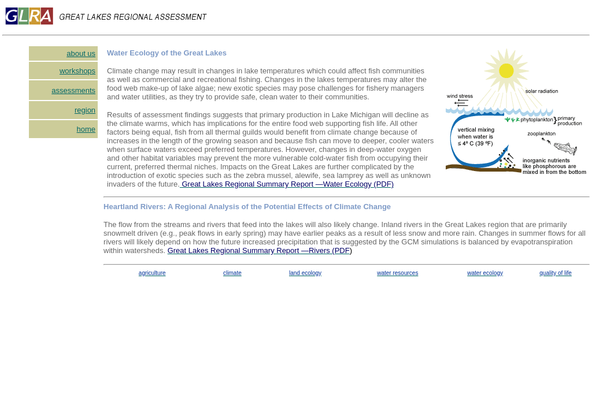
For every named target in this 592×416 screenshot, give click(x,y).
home (86, 129)
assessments (73, 90)
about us (80, 53)
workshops (77, 70)
